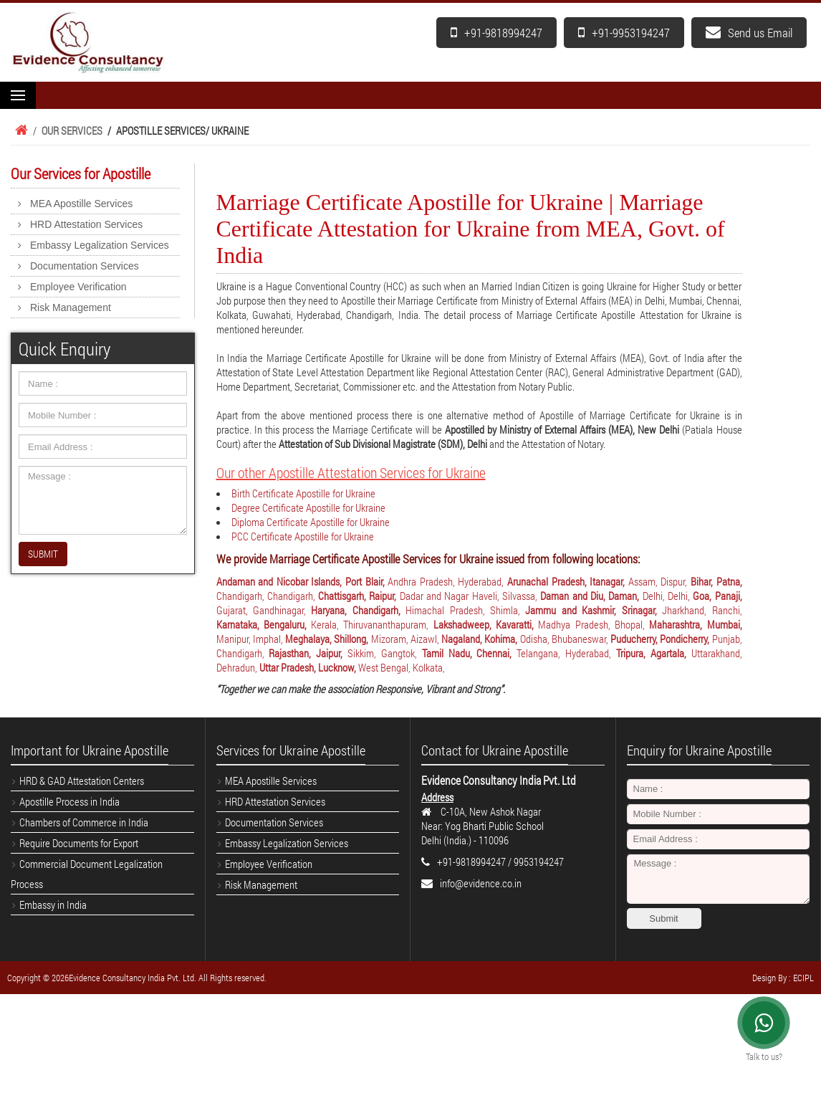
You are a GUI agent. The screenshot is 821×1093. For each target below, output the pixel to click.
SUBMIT (43, 553)
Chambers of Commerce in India (83, 822)
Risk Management (70, 307)
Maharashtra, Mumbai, (695, 624)
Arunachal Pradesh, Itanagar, (567, 581)
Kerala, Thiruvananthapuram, (372, 624)
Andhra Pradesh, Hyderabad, (447, 581)
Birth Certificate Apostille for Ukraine (303, 493)
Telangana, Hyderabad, (566, 653)
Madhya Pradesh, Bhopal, (593, 624)
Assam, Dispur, (659, 581)
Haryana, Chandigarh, (358, 610)
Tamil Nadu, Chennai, (469, 653)
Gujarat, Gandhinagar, (264, 610)
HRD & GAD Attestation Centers (81, 780)
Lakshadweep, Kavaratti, (486, 624)
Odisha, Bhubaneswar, (565, 638)
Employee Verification (78, 286)
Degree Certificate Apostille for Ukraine (308, 507)
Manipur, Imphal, (251, 638)
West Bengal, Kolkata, (401, 667)
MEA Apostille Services (81, 203)
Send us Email (749, 32)
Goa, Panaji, (717, 595)
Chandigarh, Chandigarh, (267, 595)
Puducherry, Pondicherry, (661, 638)
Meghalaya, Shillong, (328, 638)
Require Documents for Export (78, 843)
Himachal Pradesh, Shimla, (465, 610)
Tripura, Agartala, (653, 653)
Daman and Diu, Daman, (591, 595)
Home (19, 130)
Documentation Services (84, 266)
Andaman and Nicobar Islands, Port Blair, (302, 581)
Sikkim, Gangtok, (384, 653)
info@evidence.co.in (481, 883)
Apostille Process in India (69, 801)
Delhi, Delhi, (668, 595)
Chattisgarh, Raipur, (359, 595)
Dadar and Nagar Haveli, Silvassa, (470, 595)
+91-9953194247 (624, 32)
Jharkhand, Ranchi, (701, 610)
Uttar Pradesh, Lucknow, (308, 667)
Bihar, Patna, (716, 581)
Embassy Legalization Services (99, 245)
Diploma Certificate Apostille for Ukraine (310, 522)
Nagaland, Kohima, (480, 638)
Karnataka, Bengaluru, (264, 624)
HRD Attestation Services (86, 224)
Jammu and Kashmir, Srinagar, (593, 610)
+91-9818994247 (496, 32)
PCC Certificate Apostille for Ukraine (302, 536)
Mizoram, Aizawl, (406, 638)
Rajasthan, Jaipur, (308, 653)
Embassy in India (53, 904)
